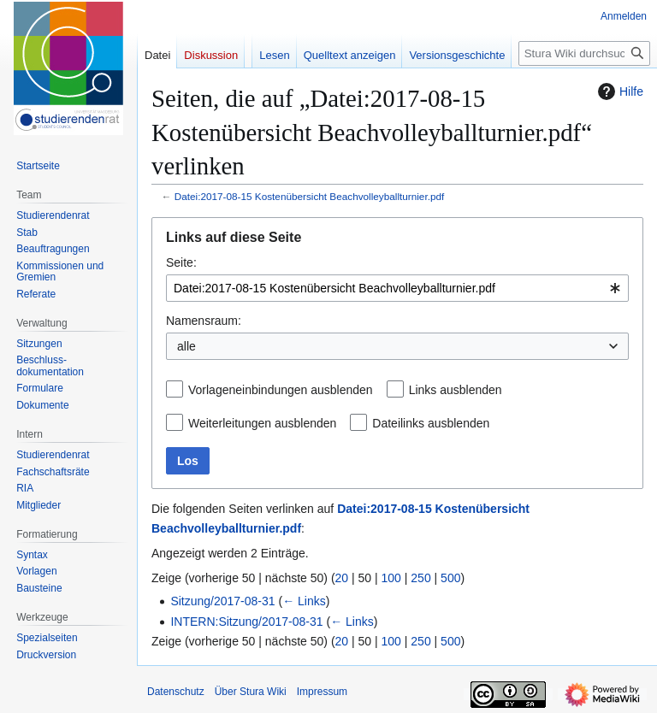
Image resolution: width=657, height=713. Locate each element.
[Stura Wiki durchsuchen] (584, 53)
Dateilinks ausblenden (430, 423)
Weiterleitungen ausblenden (262, 423)
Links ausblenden (455, 390)
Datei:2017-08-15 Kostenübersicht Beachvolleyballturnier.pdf (310, 196)
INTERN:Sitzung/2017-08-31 (246, 621)
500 (450, 578)
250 (420, 578)
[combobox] (397, 288)
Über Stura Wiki (251, 692)
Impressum (322, 692)
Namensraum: (203, 320)
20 (342, 578)
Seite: (181, 262)
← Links (304, 601)
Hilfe (618, 91)
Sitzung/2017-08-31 (222, 601)
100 (391, 578)
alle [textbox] (186, 346)
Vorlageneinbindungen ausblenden (280, 390)
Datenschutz (175, 692)
